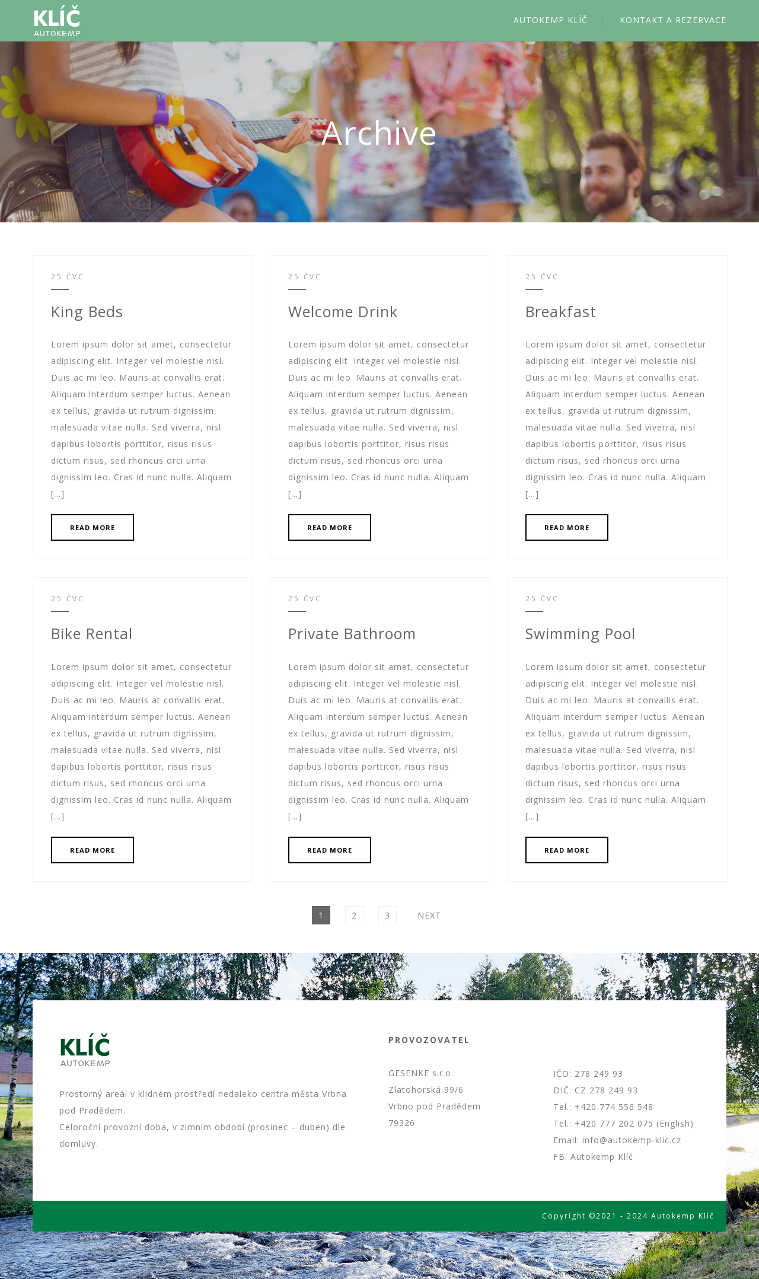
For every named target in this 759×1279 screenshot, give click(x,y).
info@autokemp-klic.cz (631, 1140)
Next (429, 915)
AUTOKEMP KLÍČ (551, 19)
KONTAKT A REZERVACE (673, 19)
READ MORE (92, 527)
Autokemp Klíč (601, 1156)
